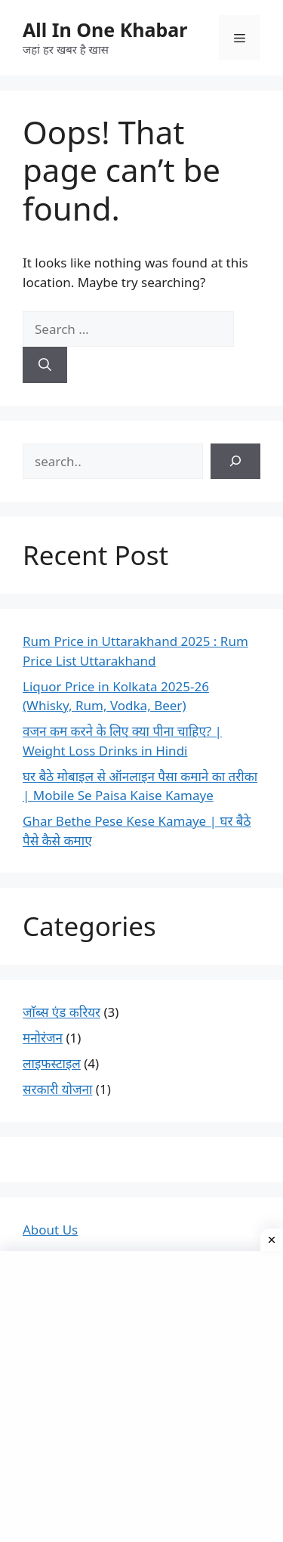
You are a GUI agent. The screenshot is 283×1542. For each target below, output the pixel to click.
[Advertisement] (141, 1396)
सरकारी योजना (57, 1089)
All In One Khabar (105, 29)
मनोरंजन (43, 1037)
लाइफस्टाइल (52, 1063)
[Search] (45, 365)
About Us (50, 1229)
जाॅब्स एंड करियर (61, 1012)
